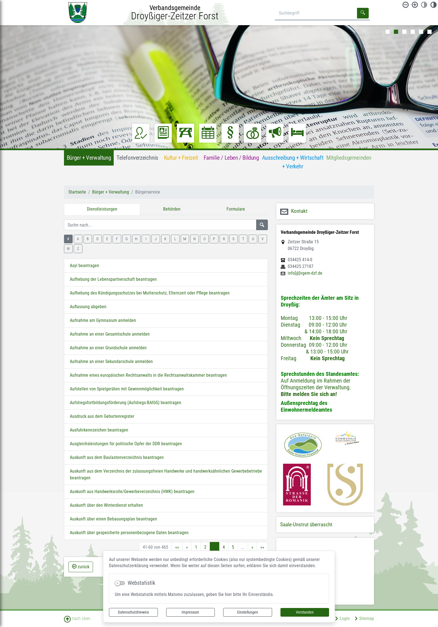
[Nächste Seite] (252, 547)
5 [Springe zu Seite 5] (233, 547)
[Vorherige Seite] (187, 547)
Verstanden (305, 612)
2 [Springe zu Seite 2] (205, 547)
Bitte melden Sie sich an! (309, 394)
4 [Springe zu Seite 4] (224, 547)
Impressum (190, 612)
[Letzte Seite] (262, 547)
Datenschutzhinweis (133, 612)
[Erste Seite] (177, 547)
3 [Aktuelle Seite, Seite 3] (214, 547)
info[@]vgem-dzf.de (305, 273)
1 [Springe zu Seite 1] (196, 547)
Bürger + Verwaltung (110, 192)
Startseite (77, 192)
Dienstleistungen (102, 209)
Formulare (236, 209)
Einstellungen (247, 612)
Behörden (171, 209)
